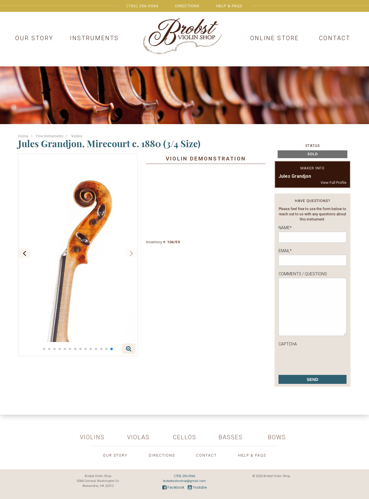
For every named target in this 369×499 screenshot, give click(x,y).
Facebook (173, 487)
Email (285, 250)
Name (285, 227)
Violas (138, 437)
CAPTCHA (287, 344)
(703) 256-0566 (143, 5)
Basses (231, 437)
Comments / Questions (302, 274)
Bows (277, 437)
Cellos (184, 437)
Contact (334, 38)
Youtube (197, 487)
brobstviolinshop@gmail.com (184, 481)
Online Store (274, 38)
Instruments (94, 38)
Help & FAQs (229, 5)
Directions (187, 5)
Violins (76, 136)
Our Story (34, 38)
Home (23, 136)
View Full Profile (334, 182)
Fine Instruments (49, 136)
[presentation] (322, 359)
